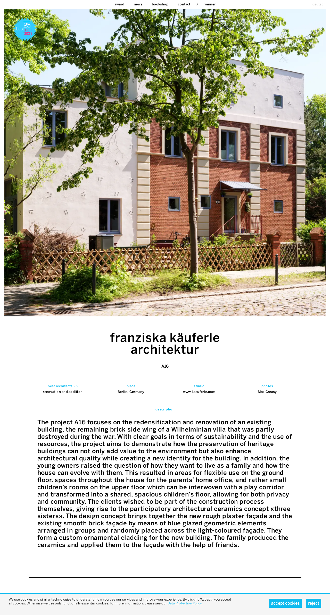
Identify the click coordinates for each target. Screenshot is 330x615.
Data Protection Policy (185, 603)
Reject (313, 603)
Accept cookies (285, 603)
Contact (184, 4)
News (138, 4)
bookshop (160, 4)
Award (119, 4)
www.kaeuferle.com (199, 392)
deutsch (319, 4)
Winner (210, 4)
